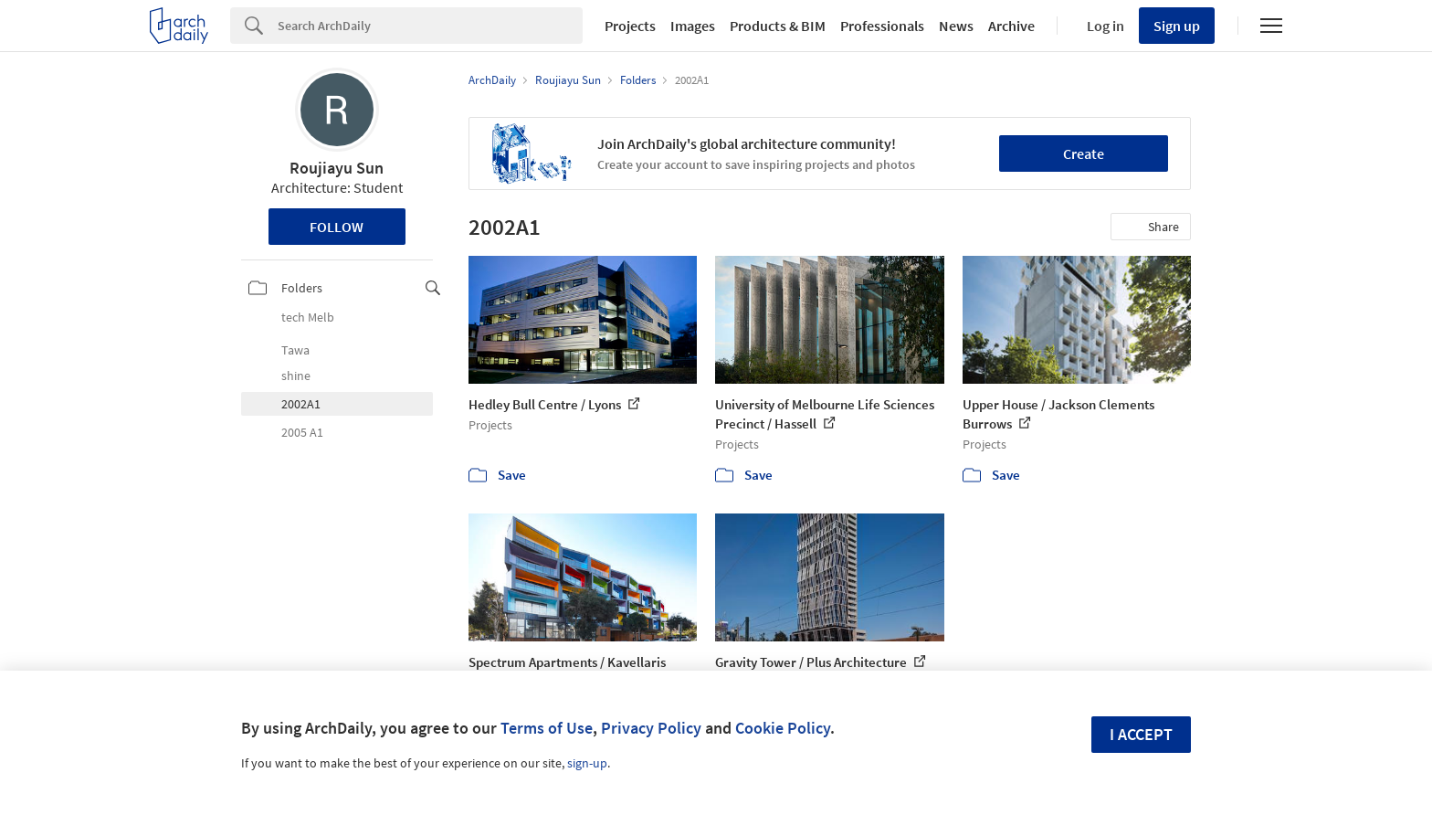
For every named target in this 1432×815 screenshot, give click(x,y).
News (956, 25)
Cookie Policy (782, 727)
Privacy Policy (651, 727)
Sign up (1176, 25)
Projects (630, 25)
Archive (1011, 25)
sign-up (587, 763)
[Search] (430, 25)
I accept (1141, 734)
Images (692, 25)
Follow (336, 226)
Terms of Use (546, 727)
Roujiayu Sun (337, 167)
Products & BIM (778, 25)
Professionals (882, 25)
